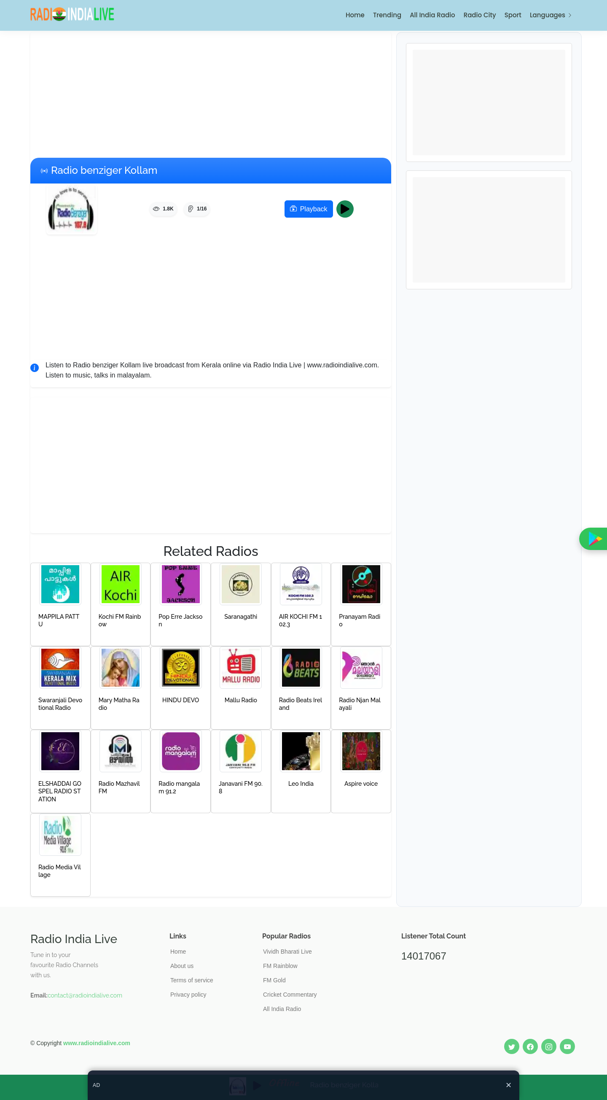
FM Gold (274, 980)
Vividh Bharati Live (287, 951)
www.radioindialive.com (96, 1043)
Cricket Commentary (290, 995)
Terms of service (191, 980)
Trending (387, 15)
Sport (513, 15)
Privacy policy (188, 995)
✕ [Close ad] (508, 1085)
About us (181, 966)
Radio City (480, 15)
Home (355, 15)
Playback (309, 209)
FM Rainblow (280, 966)
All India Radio (432, 15)
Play (347, 209)
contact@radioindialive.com (85, 995)
